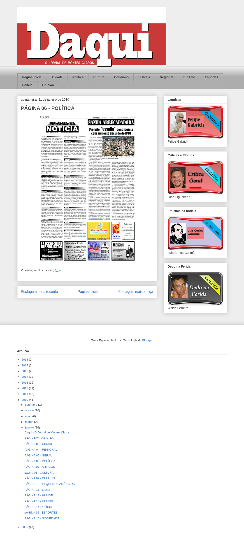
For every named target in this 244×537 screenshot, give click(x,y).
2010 (25, 399)
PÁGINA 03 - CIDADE (38, 444)
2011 (25, 394)
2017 (25, 365)
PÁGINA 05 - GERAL (38, 455)
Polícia (27, 85)
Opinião (48, 85)
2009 (25, 527)
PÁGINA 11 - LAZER (37, 489)
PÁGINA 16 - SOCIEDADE (41, 518)
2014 (25, 376)
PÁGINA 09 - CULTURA (40, 478)
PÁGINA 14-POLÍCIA (38, 507)
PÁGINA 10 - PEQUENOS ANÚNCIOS (49, 484)
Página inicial (32, 77)
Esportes (211, 77)
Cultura (98, 77)
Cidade (57, 77)
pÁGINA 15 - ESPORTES (41, 512)
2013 (25, 382)
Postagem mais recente (39, 292)
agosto (30, 410)
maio (28, 416)
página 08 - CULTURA (38, 472)
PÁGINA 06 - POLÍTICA (39, 461)
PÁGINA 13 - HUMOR (38, 501)
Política (78, 77)
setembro (31, 404)
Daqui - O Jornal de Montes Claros (47, 432)
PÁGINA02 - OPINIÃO (38, 438)
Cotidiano (121, 77)
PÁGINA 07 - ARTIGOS (39, 466)
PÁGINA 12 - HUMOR (38, 495)
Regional (166, 77)
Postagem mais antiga (135, 292)
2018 (25, 359)
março (29, 422)
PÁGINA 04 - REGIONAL (40, 449)
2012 (25, 388)
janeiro (30, 427)
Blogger (147, 340)
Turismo (189, 77)
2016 (25, 371)
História (144, 77)
